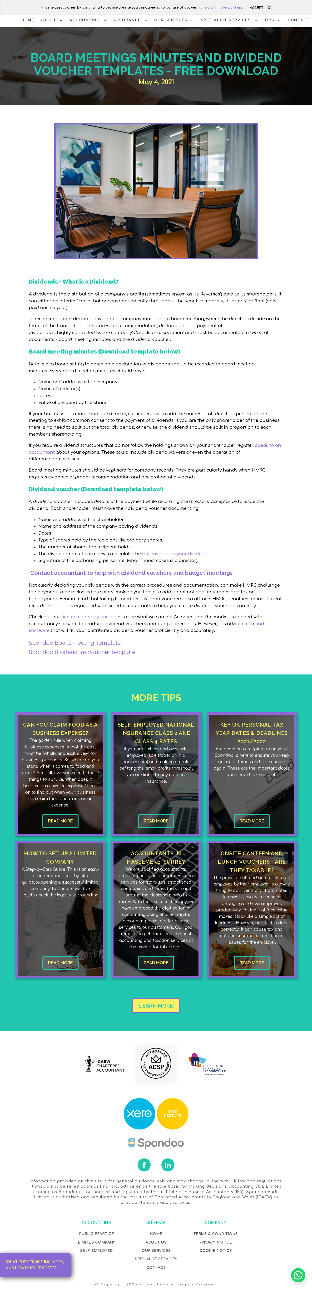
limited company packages (90, 617)
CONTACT (299, 20)
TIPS (273, 20)
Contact (156, 1267)
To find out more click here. (220, 7)
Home (156, 1234)
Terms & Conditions (215, 1234)
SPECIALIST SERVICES (229, 20)
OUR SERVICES (174, 20)
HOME (27, 20)
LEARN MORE (156, 1006)
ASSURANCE (130, 20)
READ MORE (60, 820)
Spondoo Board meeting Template (75, 642)
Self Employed (96, 1251)
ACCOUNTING (88, 20)
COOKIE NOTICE (215, 1251)
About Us (156, 1242)
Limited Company (96, 1242)
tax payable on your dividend (175, 553)
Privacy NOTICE (215, 1242)
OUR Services (156, 1251)
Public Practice (96, 1234)
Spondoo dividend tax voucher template (82, 652)
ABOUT (52, 20)
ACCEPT (256, 8)
